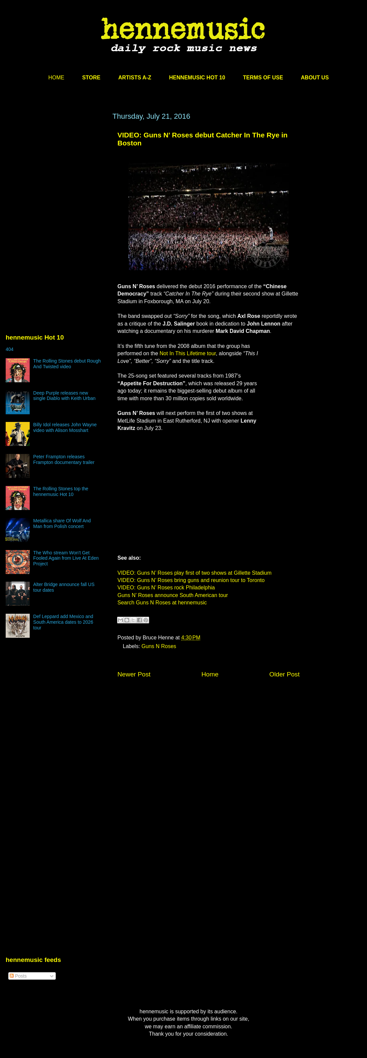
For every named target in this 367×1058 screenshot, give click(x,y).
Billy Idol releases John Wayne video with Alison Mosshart (65, 427)
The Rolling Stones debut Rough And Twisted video (67, 363)
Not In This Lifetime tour (187, 353)
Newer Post (133, 674)
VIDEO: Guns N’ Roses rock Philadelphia (166, 587)
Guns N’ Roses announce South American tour (172, 595)
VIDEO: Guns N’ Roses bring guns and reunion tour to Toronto (191, 580)
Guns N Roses (158, 646)
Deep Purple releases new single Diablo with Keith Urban (64, 395)
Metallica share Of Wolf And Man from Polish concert (62, 523)
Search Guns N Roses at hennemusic (162, 602)
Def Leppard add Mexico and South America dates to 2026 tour (63, 622)
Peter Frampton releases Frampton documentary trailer (64, 459)
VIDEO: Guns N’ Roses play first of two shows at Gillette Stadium (194, 573)
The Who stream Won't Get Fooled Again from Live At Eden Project (66, 558)
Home (210, 674)
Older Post (284, 674)
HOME (56, 77)
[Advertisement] (56, 175)
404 (9, 349)
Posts (18, 976)
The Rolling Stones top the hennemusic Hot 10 (60, 491)
